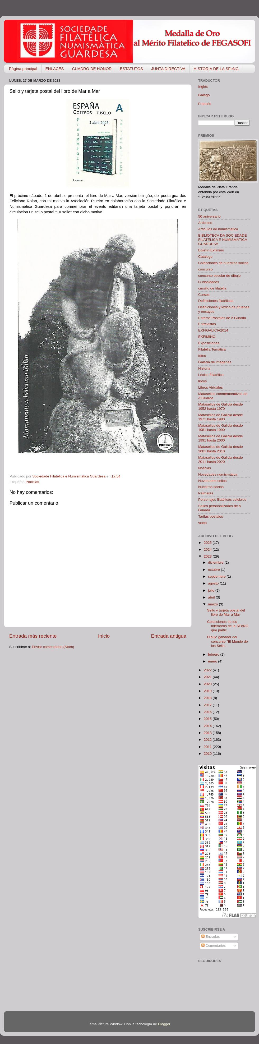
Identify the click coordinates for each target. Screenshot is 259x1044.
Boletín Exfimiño (211, 250)
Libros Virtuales (210, 387)
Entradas (210, 937)
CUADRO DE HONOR (92, 68)
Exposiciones (208, 343)
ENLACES (54, 68)
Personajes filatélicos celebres (222, 500)
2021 (208, 677)
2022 (208, 670)
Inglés (203, 87)
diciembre (216, 562)
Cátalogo (205, 257)
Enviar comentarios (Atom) (53, 647)
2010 (208, 754)
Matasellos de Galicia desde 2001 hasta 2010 (220, 449)
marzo (213, 604)
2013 (208, 733)
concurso (205, 269)
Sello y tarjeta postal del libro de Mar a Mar (226, 612)
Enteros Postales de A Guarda (222, 318)
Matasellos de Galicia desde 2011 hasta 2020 (220, 460)
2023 (208, 556)
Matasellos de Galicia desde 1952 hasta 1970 (220, 406)
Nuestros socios (211, 487)
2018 (208, 698)
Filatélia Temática (212, 349)
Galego (204, 95)
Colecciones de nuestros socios (223, 263)
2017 (208, 705)
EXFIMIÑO (206, 337)
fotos (202, 356)
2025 (208, 543)
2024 (208, 549)
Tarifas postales (210, 516)
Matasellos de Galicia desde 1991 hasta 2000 (220, 438)
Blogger (164, 1024)
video (202, 523)
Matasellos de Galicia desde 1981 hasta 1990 (220, 428)
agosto (214, 583)
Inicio (104, 636)
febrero (214, 654)
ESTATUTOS (131, 68)
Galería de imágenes (214, 362)
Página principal (23, 68)
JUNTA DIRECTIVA (168, 68)
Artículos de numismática (218, 229)
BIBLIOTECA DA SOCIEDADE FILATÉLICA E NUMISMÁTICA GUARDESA (222, 239)
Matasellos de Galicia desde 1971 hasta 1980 (220, 417)
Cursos (204, 295)
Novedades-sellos (212, 481)
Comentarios (213, 946)
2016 (208, 712)
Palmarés (205, 493)
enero (213, 661)
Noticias (32, 482)
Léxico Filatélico (211, 375)
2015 (208, 719)
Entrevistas (207, 324)
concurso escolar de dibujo (219, 276)
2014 (208, 726)
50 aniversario (209, 216)
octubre (214, 570)
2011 (208, 747)
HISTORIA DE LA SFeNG (216, 68)
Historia (204, 368)
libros (202, 381)
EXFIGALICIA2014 (213, 330)
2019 (208, 691)
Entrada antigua (168, 636)
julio (211, 590)
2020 (208, 684)
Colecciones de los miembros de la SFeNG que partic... (227, 626)
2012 (208, 740)
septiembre (217, 576)
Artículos (205, 223)
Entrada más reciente (33, 636)
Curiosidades (208, 282)
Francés (204, 104)
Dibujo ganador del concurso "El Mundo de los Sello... (227, 641)
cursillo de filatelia (212, 288)
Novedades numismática (217, 474)
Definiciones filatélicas (215, 301)
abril (212, 597)
